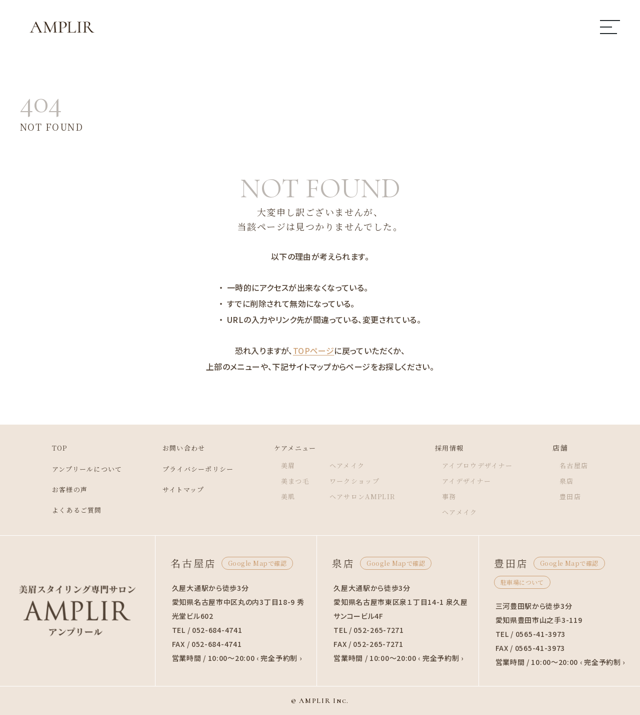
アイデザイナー (473, 481)
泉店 (578, 481)
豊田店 (581, 496)
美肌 (286, 496)
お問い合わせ (178, 448)
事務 (454, 496)
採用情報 (455, 448)
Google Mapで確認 (257, 563)
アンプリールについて (77, 469)
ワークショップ (357, 481)
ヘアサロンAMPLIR (365, 496)
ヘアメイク (349, 465)
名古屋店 (585, 465)
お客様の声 (58, 489)
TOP (47, 448)
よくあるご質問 (66, 510)
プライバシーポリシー (193, 469)
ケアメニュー (295, 448)
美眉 (286, 465)
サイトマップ (177, 489)
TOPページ (313, 350)
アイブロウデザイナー (485, 465)
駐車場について (522, 582)
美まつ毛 (294, 481)
